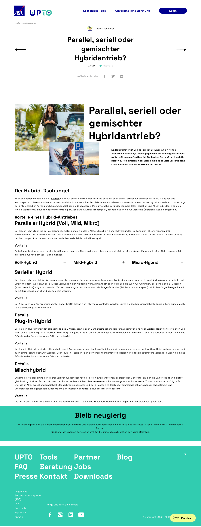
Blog (125, 459)
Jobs (82, 468)
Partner (87, 459)
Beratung (56, 468)
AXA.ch (19, 518)
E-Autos (55, 200)
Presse (26, 478)
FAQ (21, 468)
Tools (49, 459)
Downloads (93, 478)
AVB (17, 505)
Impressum (21, 513)
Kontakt (54, 478)
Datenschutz (22, 509)
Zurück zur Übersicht (25, 26)
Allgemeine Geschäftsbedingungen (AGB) (28, 497)
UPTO (24, 459)
